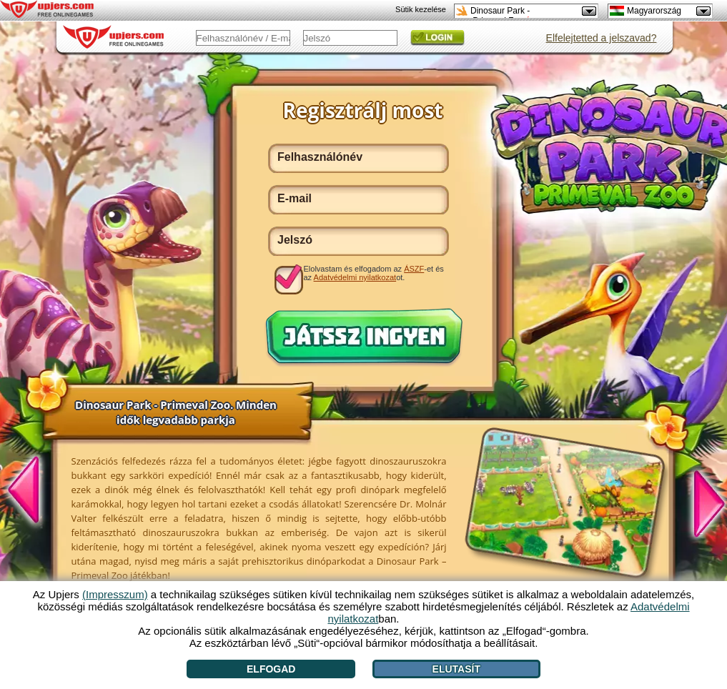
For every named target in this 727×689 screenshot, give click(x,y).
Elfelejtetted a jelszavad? (601, 38)
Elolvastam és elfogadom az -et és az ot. (374, 273)
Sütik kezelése (420, 9)
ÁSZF (414, 268)
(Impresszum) (115, 594)
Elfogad (271, 669)
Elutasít (456, 669)
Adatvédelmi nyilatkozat (355, 277)
